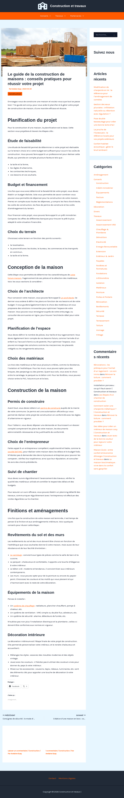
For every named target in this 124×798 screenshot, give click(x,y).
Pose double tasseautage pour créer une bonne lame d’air (105, 121)
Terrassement (102, 320)
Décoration (99, 207)
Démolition (101, 237)
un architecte (67, 297)
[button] (50, 16)
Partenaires (76, 16)
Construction (15, 94)
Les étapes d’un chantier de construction (104, 398)
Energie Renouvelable (106, 246)
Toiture (99, 325)
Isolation (100, 283)
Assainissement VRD (106, 224)
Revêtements (102, 306)
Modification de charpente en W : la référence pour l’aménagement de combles (103, 93)
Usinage (100, 330)
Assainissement (103, 220)
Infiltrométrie (102, 278)
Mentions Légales (66, 778)
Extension (101, 251)
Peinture (100, 292)
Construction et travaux (68, 6)
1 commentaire (51, 751)
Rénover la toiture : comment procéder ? (104, 377)
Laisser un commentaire (17, 751)
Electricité (101, 242)
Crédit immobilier (104, 188)
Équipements (102, 192)
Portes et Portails (104, 297)
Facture (100, 197)
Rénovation (101, 302)
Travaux (60, 16)
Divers (97, 211)
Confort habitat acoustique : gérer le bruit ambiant (103, 146)
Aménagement (101, 174)
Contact (52, 778)
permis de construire (50, 408)
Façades (100, 261)
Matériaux (101, 287)
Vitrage (99, 335)
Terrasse (100, 316)
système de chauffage (24, 605)
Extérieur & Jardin (105, 256)
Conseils (46, 16)
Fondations (101, 273)
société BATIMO (15, 451)
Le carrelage (16, 555)
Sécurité (100, 311)
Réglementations (104, 202)
